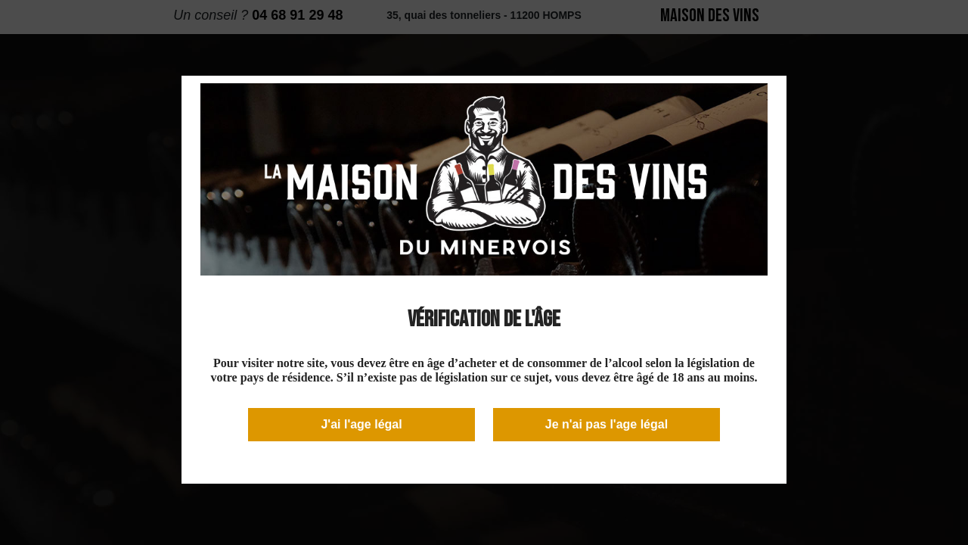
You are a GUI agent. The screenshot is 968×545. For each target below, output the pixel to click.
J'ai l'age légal (361, 424)
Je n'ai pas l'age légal (606, 424)
